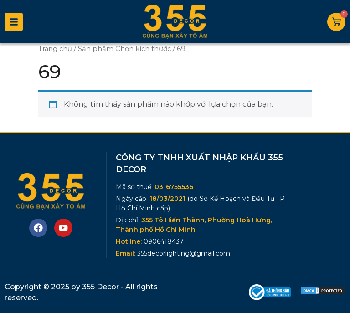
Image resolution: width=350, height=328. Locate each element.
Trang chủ (55, 49)
